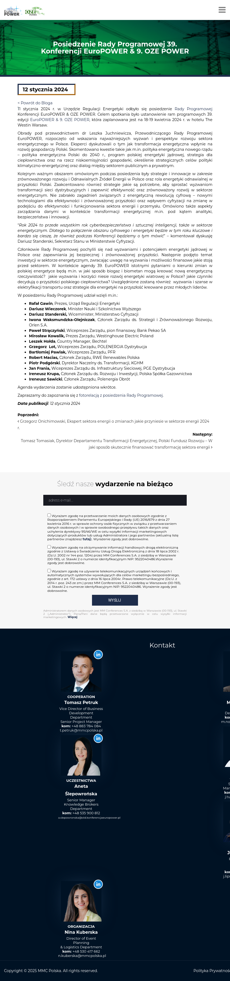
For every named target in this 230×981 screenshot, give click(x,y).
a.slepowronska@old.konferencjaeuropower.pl (89, 817)
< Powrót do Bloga (35, 103)
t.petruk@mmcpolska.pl (81, 730)
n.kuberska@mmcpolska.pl (82, 955)
